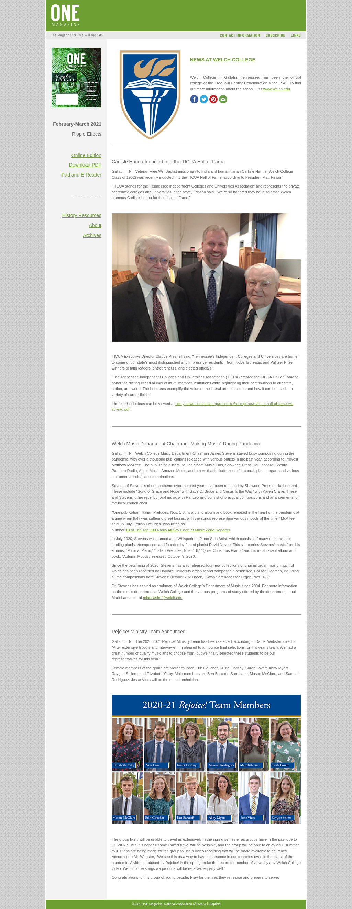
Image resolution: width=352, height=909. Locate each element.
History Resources (81, 215)
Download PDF (85, 165)
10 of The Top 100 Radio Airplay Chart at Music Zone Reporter (177, 530)
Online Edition (86, 155)
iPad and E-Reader (80, 175)
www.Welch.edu (276, 89)
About (95, 225)
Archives (92, 235)
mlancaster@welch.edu (163, 597)
